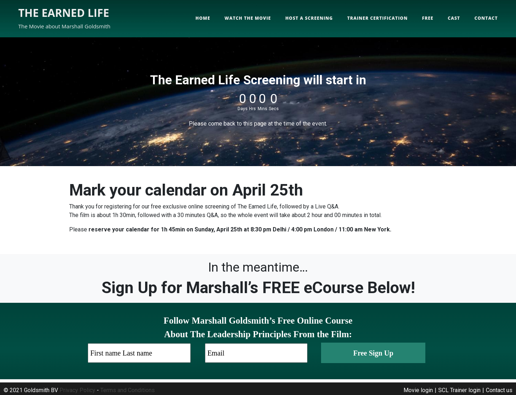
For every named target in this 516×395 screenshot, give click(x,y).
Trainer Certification (377, 18)
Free (428, 18)
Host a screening (309, 18)
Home (203, 18)
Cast (454, 18)
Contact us (499, 390)
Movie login (418, 390)
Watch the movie (248, 18)
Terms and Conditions (127, 390)
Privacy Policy (77, 390)
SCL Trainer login (459, 390)
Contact (486, 18)
